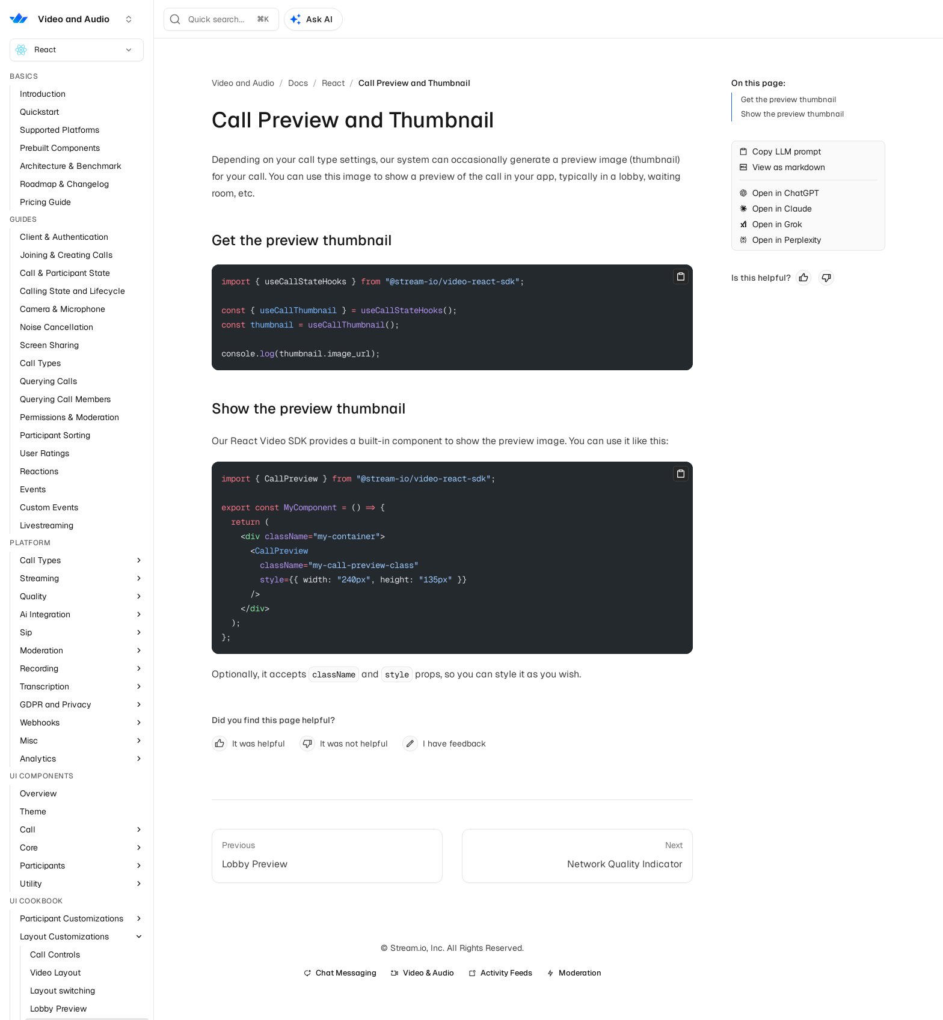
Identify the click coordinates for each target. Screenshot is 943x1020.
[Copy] (681, 276)
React (74, 50)
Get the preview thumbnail (302, 240)
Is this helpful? (761, 277)
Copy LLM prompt (780, 151)
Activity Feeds (500, 973)
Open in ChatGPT (779, 193)
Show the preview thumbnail (309, 408)
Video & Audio (422, 973)
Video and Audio (243, 83)
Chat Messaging (340, 973)
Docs (298, 83)
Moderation (574, 973)
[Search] (221, 19)
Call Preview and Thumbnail (414, 83)
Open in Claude (775, 208)
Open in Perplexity (780, 239)
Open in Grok (770, 224)
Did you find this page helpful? (273, 720)
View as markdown (782, 167)
